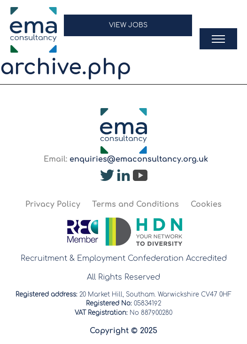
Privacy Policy (52, 204)
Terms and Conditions (135, 204)
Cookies (206, 204)
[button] (128, 30)
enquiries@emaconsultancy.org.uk (138, 159)
